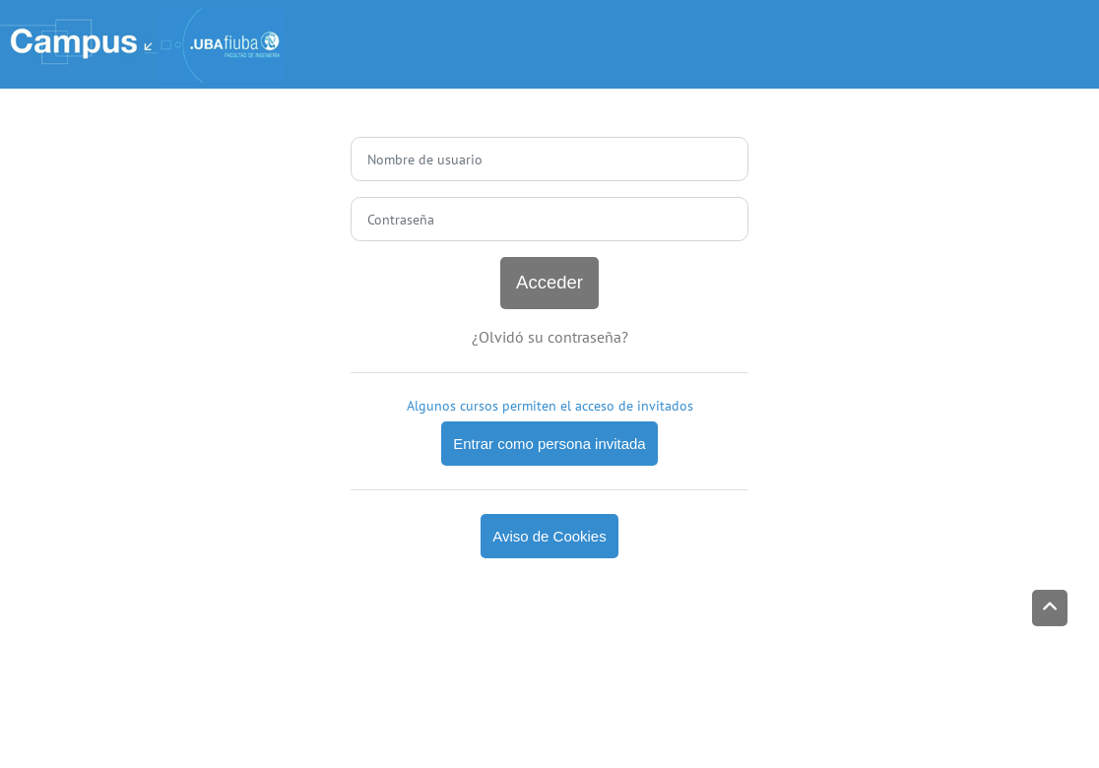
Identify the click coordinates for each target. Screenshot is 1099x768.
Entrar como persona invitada (549, 443)
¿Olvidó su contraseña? (550, 337)
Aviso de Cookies (549, 536)
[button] (1049, 608)
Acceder (549, 282)
